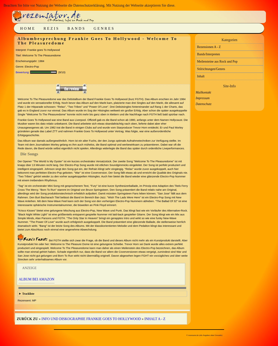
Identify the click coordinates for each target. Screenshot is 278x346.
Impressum (203, 98)
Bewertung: (22, 72)
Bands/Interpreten (208, 54)
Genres (104, 28)
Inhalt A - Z (154, 319)
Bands (76, 28)
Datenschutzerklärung (88, 5)
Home (27, 28)
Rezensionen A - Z (209, 47)
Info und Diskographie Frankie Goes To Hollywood (91, 319)
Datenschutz (204, 104)
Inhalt (201, 76)
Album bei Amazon (36, 279)
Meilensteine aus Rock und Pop (217, 61)
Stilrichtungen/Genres (211, 69)
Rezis (51, 28)
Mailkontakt (203, 92)
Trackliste (28, 293)
